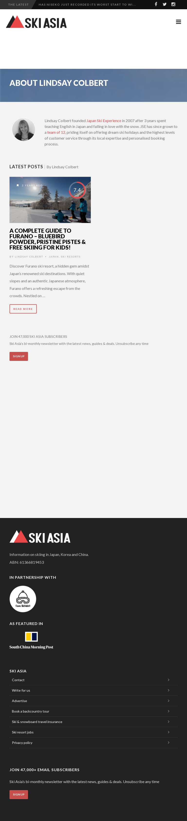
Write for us (21, 690)
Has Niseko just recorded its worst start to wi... (87, 4)
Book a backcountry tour (30, 711)
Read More (23, 308)
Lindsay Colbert (29, 256)
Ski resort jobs (23, 732)
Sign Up (19, 356)
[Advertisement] (94, 51)
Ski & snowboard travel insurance (37, 722)
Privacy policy (22, 743)
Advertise (19, 701)
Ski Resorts (71, 256)
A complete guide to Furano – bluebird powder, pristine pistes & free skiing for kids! (47, 239)
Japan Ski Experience (103, 120)
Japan (54, 256)
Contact (18, 680)
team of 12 (56, 132)
